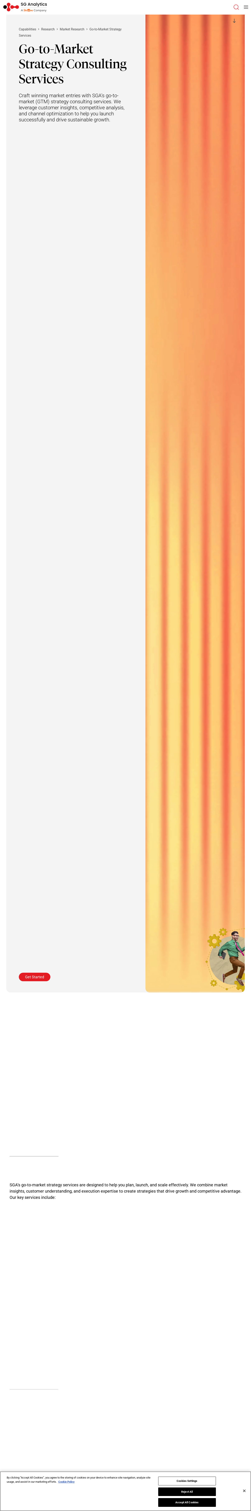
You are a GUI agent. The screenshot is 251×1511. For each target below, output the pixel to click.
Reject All (187, 1491)
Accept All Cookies (187, 1502)
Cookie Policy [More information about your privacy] (66, 1481)
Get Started (34, 977)
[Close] (244, 1490)
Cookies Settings (187, 1480)
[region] (125, 1491)
